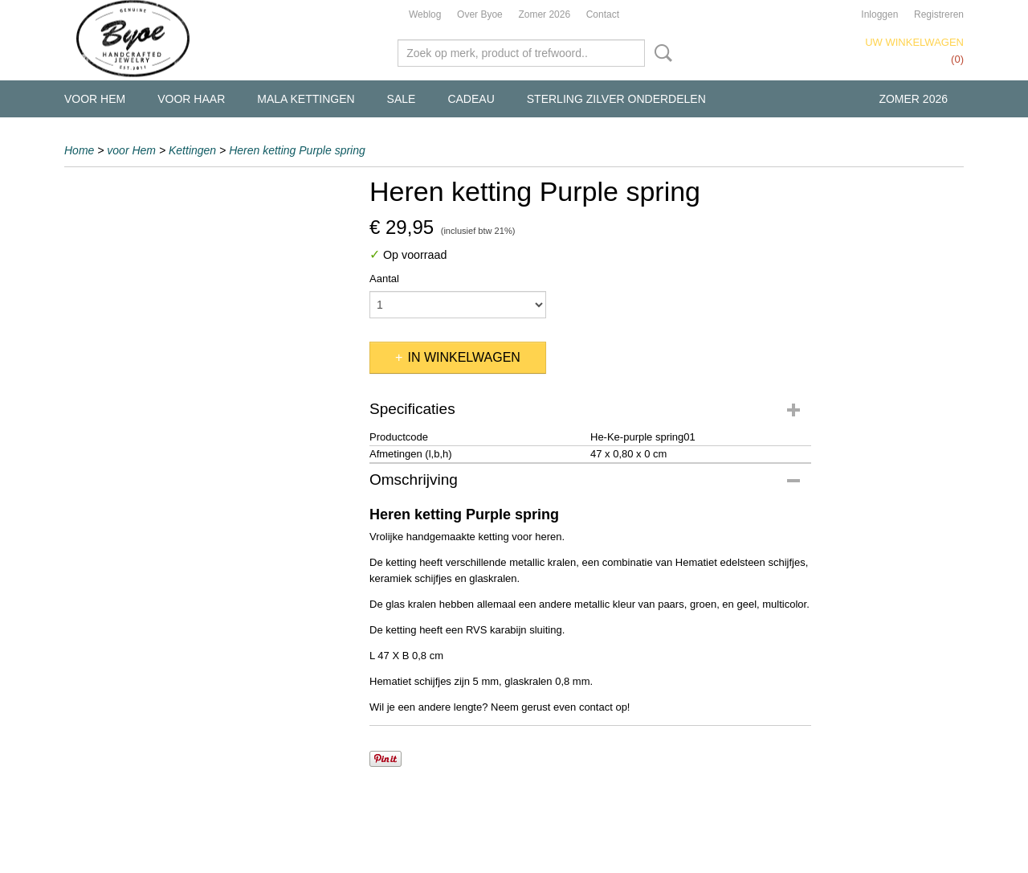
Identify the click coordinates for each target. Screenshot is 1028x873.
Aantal (384, 279)
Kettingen (192, 150)
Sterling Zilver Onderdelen (616, 98)
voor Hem (94, 98)
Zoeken (660, 53)
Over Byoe (480, 14)
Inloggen (879, 14)
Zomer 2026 (544, 14)
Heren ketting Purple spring (297, 150)
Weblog (425, 14)
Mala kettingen (305, 98)
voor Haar (191, 98)
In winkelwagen (463, 357)
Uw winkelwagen (914, 42)
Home (79, 150)
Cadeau (470, 98)
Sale (401, 98)
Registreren (939, 14)
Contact (602, 14)
